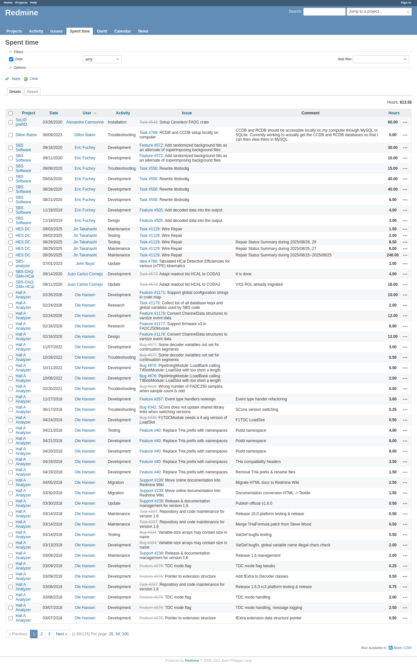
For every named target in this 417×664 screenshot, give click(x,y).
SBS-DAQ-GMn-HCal (25, 274)
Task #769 (148, 132)
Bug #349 (147, 417)
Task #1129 (149, 229)
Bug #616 (147, 386)
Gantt (102, 31)
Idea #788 (148, 261)
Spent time (80, 31)
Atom (398, 648)
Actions (405, 122)
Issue (187, 113)
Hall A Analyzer (23, 294)
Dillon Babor (26, 135)
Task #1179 (149, 303)
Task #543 (148, 122)
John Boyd (85, 263)
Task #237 (148, 511)
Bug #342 (147, 407)
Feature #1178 (152, 313)
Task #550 (148, 168)
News (143, 31)
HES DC (23, 229)
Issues (56, 31)
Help (33, 2)
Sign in (406, 2)
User (87, 113)
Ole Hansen (85, 295)
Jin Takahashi (85, 229)
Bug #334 (147, 532)
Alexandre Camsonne (85, 122)
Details (15, 92)
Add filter (345, 59)
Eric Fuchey (85, 147)
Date (18, 59)
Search (295, 11)
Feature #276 (151, 576)
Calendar (122, 31)
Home (8, 2)
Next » (61, 634)
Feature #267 (151, 399)
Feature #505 (151, 210)
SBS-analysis (23, 263)
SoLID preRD (21, 122)
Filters (18, 52)
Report (32, 92)
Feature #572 (151, 145)
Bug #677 (147, 344)
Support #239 (151, 480)
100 (125, 634)
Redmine (192, 660)
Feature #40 (150, 430)
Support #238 (151, 501)
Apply (16, 78)
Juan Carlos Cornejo (85, 274)
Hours (394, 113)
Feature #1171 (152, 292)
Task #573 (148, 274)
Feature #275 (151, 566)
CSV (408, 648)
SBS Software (23, 147)
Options (20, 67)
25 (111, 634)
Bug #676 (147, 365)
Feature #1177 (152, 324)
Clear (34, 78)
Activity (36, 31)
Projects (21, 2)
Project (28, 113)
